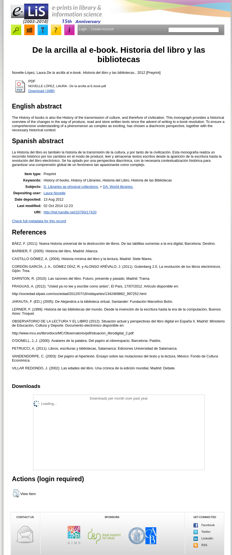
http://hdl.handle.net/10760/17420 (70, 212)
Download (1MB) (41, 91)
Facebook (204, 525)
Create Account (102, 29)
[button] (16, 493)
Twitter (202, 532)
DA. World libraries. (118, 187)
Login (83, 29)
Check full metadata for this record (39, 221)
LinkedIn (203, 538)
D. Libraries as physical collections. (71, 187)
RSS (200, 545)
